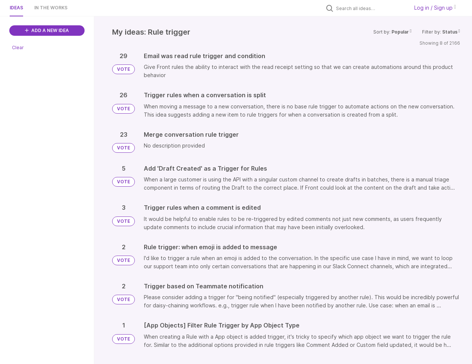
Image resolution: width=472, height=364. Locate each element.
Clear (18, 47)
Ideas (16, 7)
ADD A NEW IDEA (47, 30)
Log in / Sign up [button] (435, 7)
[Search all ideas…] (370, 8)
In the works (50, 7)
